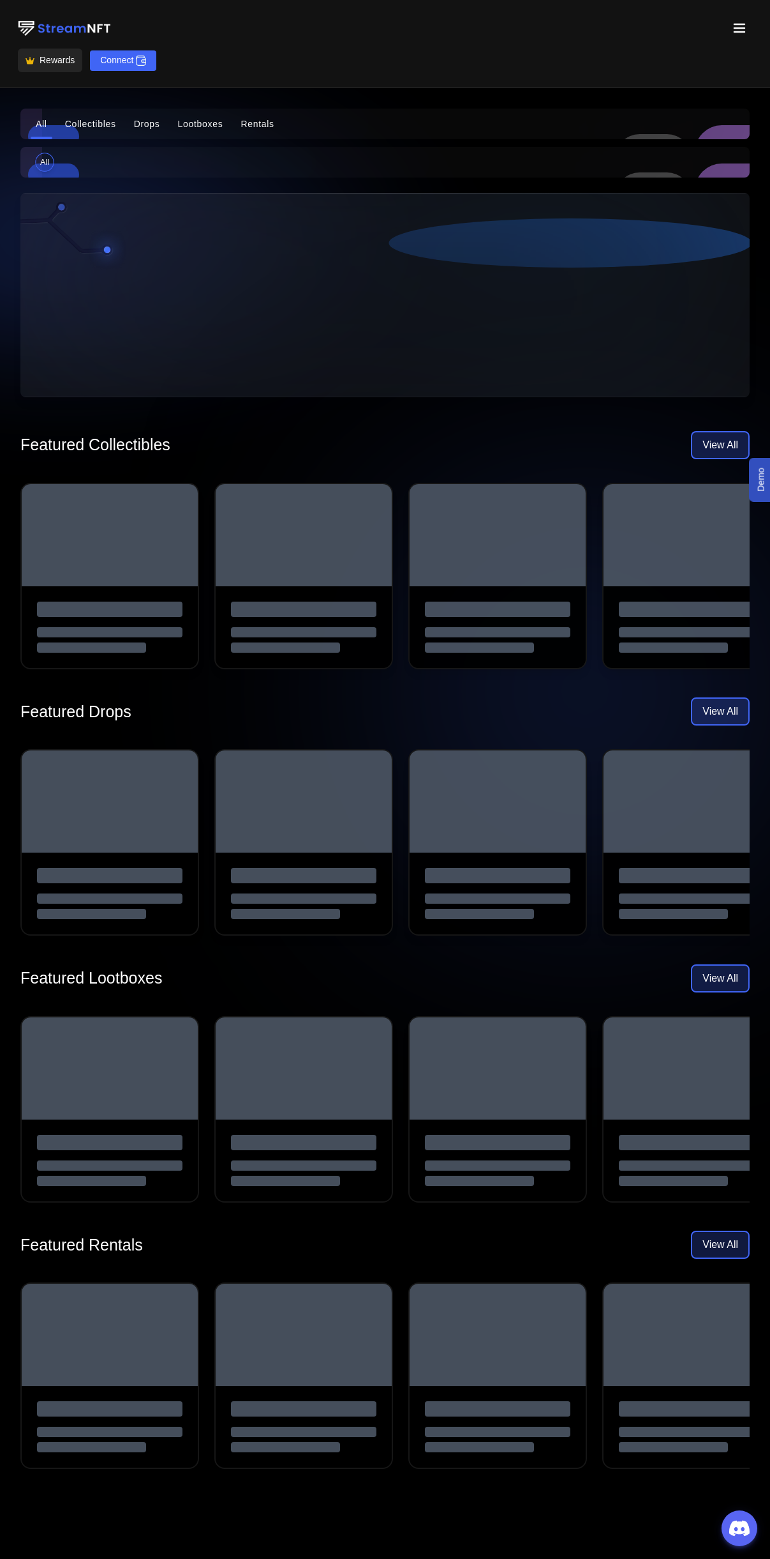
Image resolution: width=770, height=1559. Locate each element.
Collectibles (90, 124)
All (41, 124)
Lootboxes (200, 124)
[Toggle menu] (739, 28)
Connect (123, 60)
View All (720, 444)
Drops (147, 124)
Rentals (257, 124)
